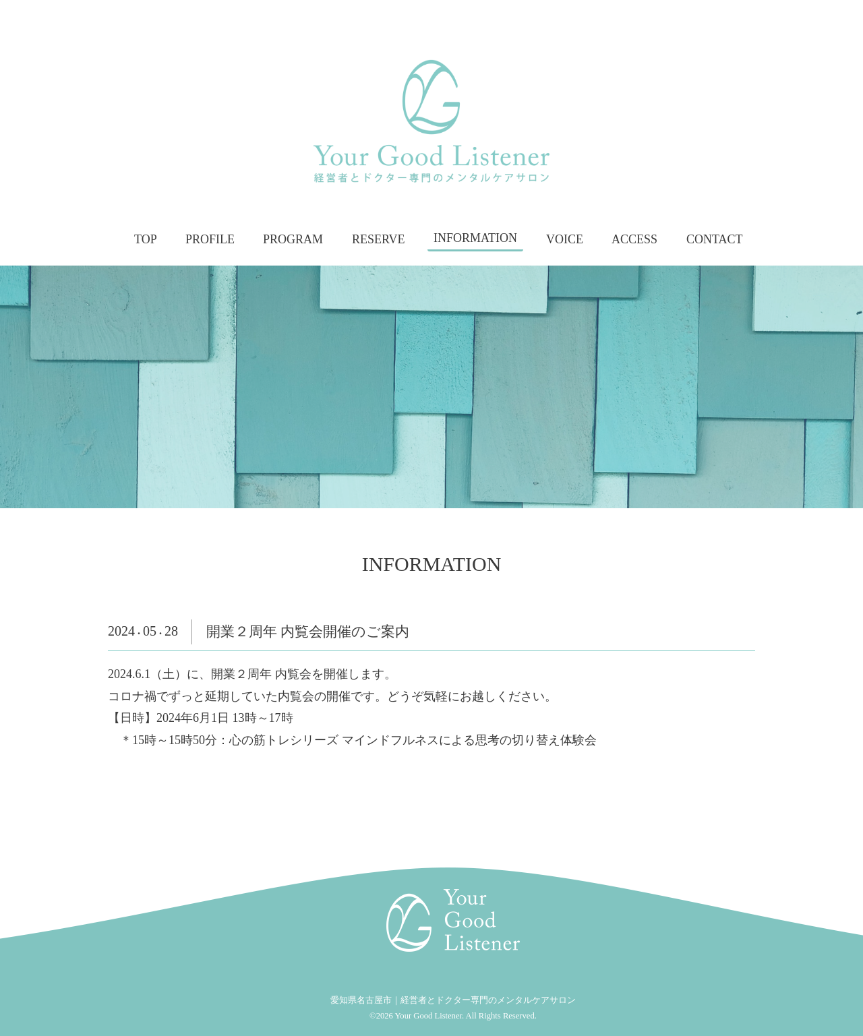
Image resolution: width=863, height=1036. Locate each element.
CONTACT (714, 239)
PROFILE (210, 239)
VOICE (564, 239)
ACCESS (634, 239)
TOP (145, 239)
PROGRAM (293, 239)
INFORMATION (475, 238)
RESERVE (378, 239)
